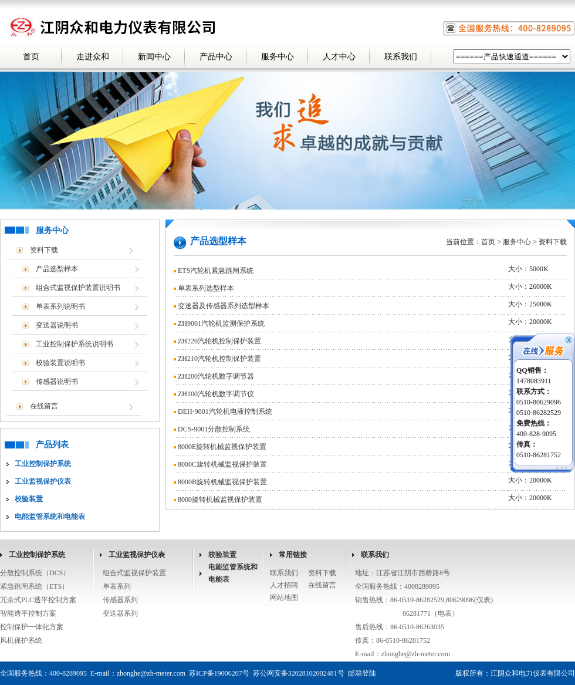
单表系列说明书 (60, 306)
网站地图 (284, 597)
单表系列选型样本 (206, 288)
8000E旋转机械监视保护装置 (222, 447)
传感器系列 (120, 600)
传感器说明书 (57, 381)
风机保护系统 (21, 640)
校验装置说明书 (60, 363)
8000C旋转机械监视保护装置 (222, 464)
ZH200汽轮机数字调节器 (216, 376)
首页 (31, 56)
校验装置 (222, 555)
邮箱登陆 (362, 673)
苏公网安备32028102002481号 (298, 673)
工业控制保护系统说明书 (74, 344)
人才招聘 (284, 585)
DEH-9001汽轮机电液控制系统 (225, 411)
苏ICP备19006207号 (219, 673)
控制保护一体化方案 (31, 627)
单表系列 (117, 586)
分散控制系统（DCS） (35, 573)
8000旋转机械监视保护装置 (220, 499)
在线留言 (44, 406)
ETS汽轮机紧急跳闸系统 (215, 270)
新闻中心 (154, 56)
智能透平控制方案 (28, 613)
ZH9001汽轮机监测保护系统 (221, 323)
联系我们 (400, 56)
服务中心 (277, 56)
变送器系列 (120, 613)
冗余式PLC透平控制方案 (38, 600)
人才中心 (339, 56)
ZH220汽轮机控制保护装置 (219, 341)
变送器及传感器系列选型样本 (223, 306)
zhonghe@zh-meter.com (415, 654)
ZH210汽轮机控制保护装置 (219, 359)
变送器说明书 (57, 325)
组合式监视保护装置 (134, 573)
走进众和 (92, 56)
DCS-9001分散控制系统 (214, 429)
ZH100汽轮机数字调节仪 (216, 394)
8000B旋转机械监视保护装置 (222, 482)
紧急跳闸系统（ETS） (34, 586)
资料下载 (44, 250)
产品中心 (215, 56)
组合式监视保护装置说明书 (78, 288)
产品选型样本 (57, 269)
